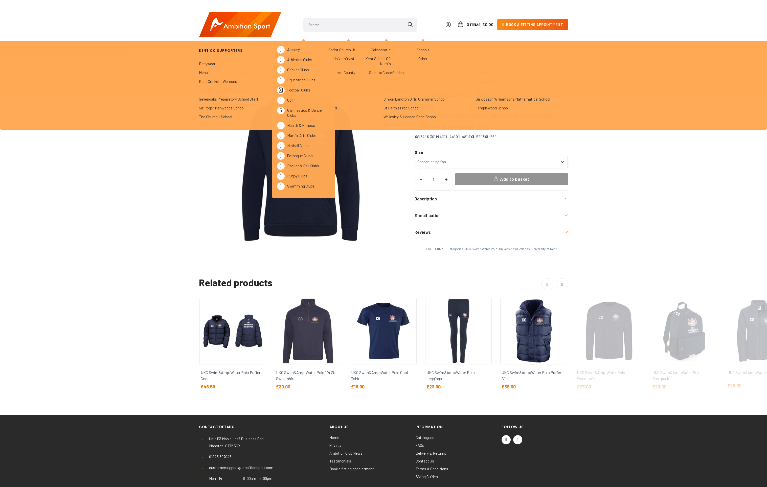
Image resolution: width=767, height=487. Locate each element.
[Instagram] (517, 418)
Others (388, 40)
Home (208, 54)
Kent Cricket (260, 40)
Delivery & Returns (431, 431)
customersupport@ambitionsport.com (241, 446)
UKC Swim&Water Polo (326, 54)
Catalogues (425, 415)
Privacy (335, 423)
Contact (551, 40)
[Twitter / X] (506, 418)
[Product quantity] (433, 157)
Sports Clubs (305, 40)
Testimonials (340, 439)
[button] (393, 69)
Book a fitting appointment (351, 447)
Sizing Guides (427, 455)
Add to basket (514, 157)
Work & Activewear (470, 40)
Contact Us (425, 439)
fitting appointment (534, 16)
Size (419, 131)
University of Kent (283, 54)
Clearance (425, 40)
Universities (350, 40)
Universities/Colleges (240, 54)
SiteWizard (401, 478)
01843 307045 (220, 435)
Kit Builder (516, 40)
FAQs (420, 423)
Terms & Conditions (432, 447)
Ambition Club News (346, 431)
